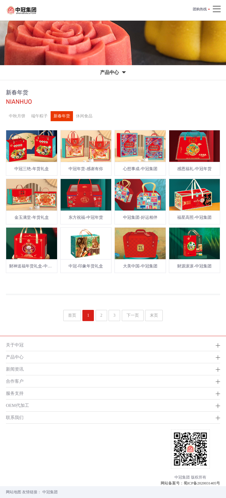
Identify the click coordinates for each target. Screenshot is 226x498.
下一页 (133, 315)
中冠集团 (50, 492)
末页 (154, 315)
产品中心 (15, 356)
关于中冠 (15, 344)
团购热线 (200, 9)
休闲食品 (84, 116)
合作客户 (15, 381)
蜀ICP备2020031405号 (202, 483)
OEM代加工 (17, 405)
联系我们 (15, 417)
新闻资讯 (15, 369)
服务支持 (15, 393)
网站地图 (13, 492)
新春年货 (62, 116)
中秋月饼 (17, 116)
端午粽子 (39, 116)
